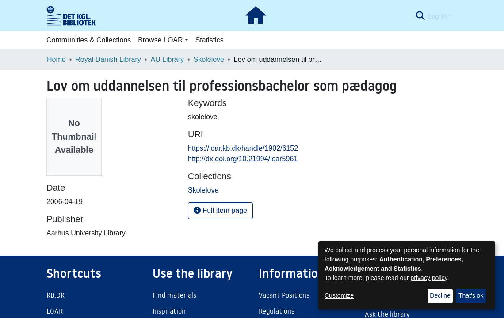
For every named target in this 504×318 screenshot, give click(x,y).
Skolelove (209, 59)
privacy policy (429, 277)
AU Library (167, 59)
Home (56, 59)
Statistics (209, 40)
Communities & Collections (88, 40)
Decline (440, 295)
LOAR (54, 311)
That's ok (470, 295)
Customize (339, 295)
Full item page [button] (220, 210)
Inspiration (169, 311)
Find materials (174, 295)
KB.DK (55, 295)
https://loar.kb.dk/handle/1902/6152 (243, 148)
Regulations (276, 311)
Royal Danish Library (108, 59)
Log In (437, 16)
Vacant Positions (284, 295)
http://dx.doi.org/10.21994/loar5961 (243, 159)
